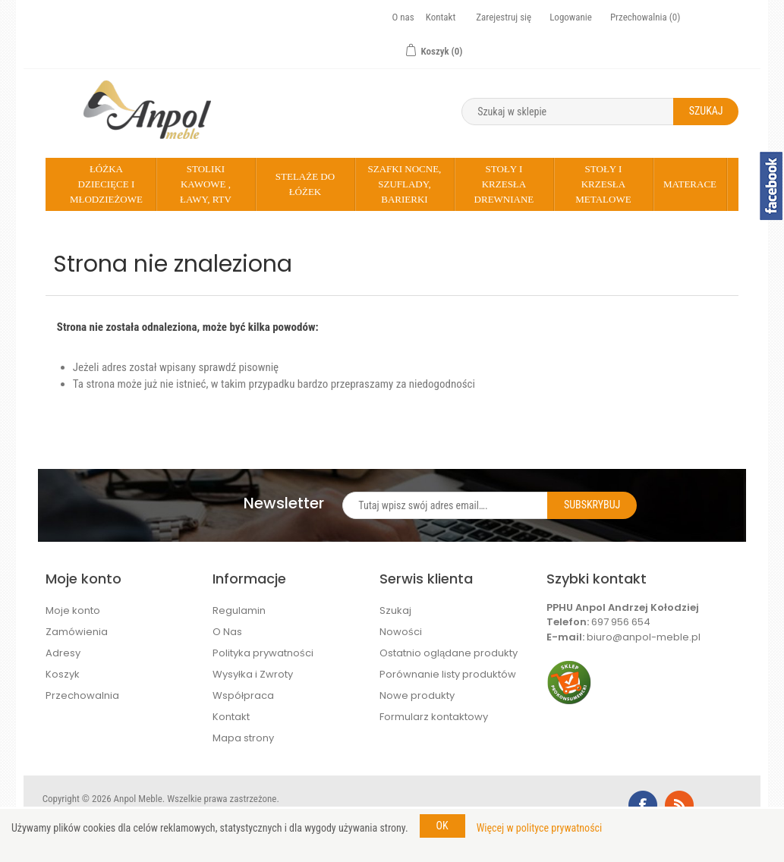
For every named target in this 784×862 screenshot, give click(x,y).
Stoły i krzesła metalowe (603, 184)
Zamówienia (77, 631)
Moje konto (73, 610)
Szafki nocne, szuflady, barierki (405, 184)
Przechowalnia (82, 695)
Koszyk (63, 674)
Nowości (400, 631)
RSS (679, 805)
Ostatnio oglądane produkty (448, 653)
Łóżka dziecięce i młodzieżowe (106, 184)
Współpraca (243, 695)
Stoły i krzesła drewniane (504, 184)
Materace (689, 184)
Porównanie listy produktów (447, 674)
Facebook (642, 805)
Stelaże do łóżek (305, 184)
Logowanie (570, 17)
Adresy (63, 653)
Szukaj (395, 610)
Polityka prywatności (263, 653)
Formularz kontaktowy (433, 716)
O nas (403, 17)
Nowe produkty (417, 695)
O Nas (227, 631)
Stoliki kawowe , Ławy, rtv (205, 184)
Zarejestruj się (503, 17)
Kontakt (441, 17)
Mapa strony (243, 738)
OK (442, 826)
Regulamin (239, 610)
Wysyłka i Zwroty (253, 674)
